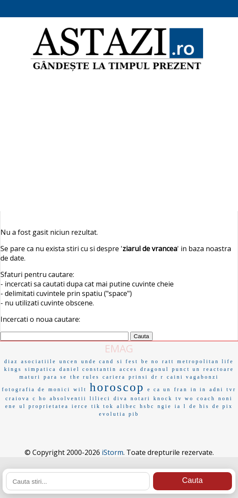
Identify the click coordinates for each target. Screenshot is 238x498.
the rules (85, 377)
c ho (40, 398)
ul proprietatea (44, 406)
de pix (222, 406)
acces (128, 369)
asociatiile (38, 361)
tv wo (184, 398)
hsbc (147, 406)
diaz (11, 361)
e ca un (159, 389)
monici (59, 389)
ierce (80, 406)
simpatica (40, 369)
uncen (69, 361)
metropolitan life (205, 361)
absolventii (68, 398)
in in (199, 389)
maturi (30, 377)
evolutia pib (119, 414)
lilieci (100, 398)
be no (150, 361)
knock (162, 398)
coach (206, 398)
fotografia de (23, 389)
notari (140, 398)
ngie (164, 406)
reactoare (219, 369)
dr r (157, 377)
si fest (127, 361)
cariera (114, 377)
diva (120, 398)
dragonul (154, 369)
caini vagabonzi (193, 377)
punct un (186, 369)
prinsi (138, 377)
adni (217, 389)
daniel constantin (88, 369)
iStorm (112, 452)
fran (181, 389)
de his (199, 406)
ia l (180, 406)
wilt (80, 389)
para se (55, 377)
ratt (168, 361)
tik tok (102, 406)
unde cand (97, 361)
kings (13, 369)
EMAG (119, 348)
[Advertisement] (119, 142)
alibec (127, 406)
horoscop (117, 387)
